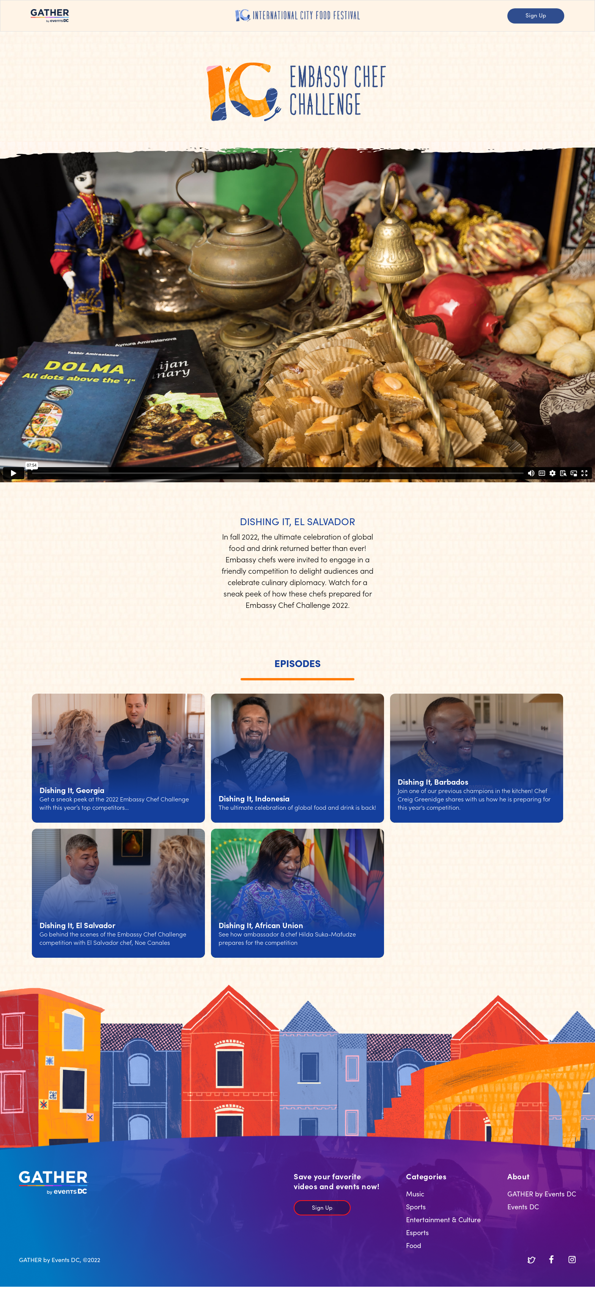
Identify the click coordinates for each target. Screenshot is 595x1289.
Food (413, 1245)
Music (415, 1193)
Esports (417, 1232)
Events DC (523, 1206)
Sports (416, 1206)
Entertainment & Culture (443, 1219)
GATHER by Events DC (541, 1193)
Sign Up (536, 15)
